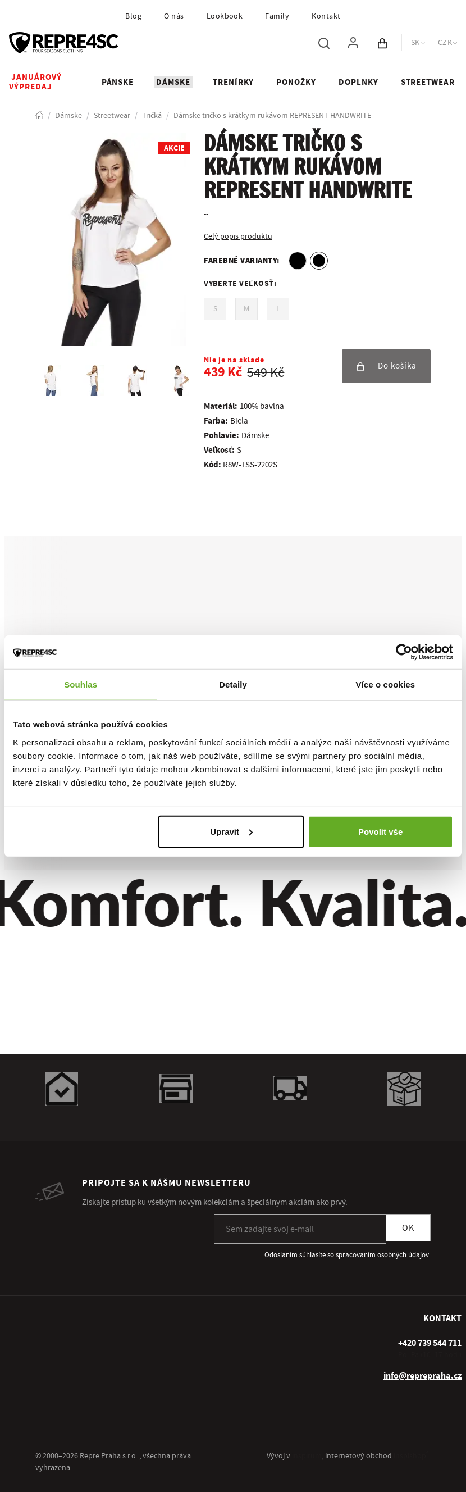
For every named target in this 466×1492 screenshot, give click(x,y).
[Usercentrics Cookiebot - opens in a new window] (404, 652)
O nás (174, 16)
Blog (133, 16)
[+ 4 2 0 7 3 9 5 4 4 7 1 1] (430, 1343)
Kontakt (326, 16)
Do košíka (386, 366)
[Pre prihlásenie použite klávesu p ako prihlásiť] (353, 43)
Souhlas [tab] (80, 684)
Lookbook (225, 16)
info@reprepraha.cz (422, 1376)
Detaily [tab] (233, 684)
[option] (298, 261)
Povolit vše (380, 831)
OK (408, 1228)
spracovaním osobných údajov (382, 1254)
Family (277, 16)
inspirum (307, 1456)
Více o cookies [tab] (385, 684)
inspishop (411, 1456)
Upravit (231, 831)
